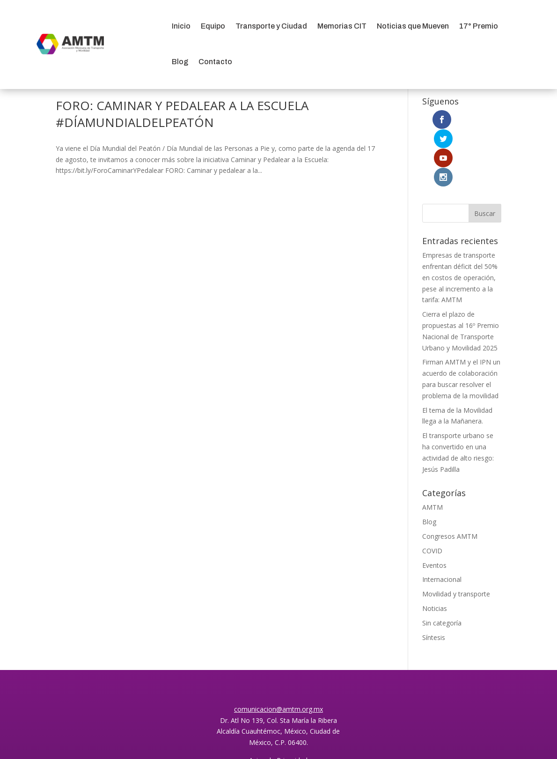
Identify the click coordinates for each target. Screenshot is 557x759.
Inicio (181, 26)
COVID (432, 492)
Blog (180, 62)
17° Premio (478, 26)
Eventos (434, 507)
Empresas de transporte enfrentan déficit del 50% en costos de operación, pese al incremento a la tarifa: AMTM (460, 219)
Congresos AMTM (449, 478)
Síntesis (433, 579)
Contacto (215, 62)
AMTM (432, 449)
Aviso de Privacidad (278, 702)
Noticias (434, 550)
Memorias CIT (341, 26)
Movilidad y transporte (456, 536)
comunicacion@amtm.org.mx (278, 651)
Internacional (442, 521)
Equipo (213, 26)
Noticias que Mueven (413, 26)
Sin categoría (442, 564)
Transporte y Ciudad (271, 26)
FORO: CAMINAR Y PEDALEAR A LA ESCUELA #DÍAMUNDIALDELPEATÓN (182, 114)
